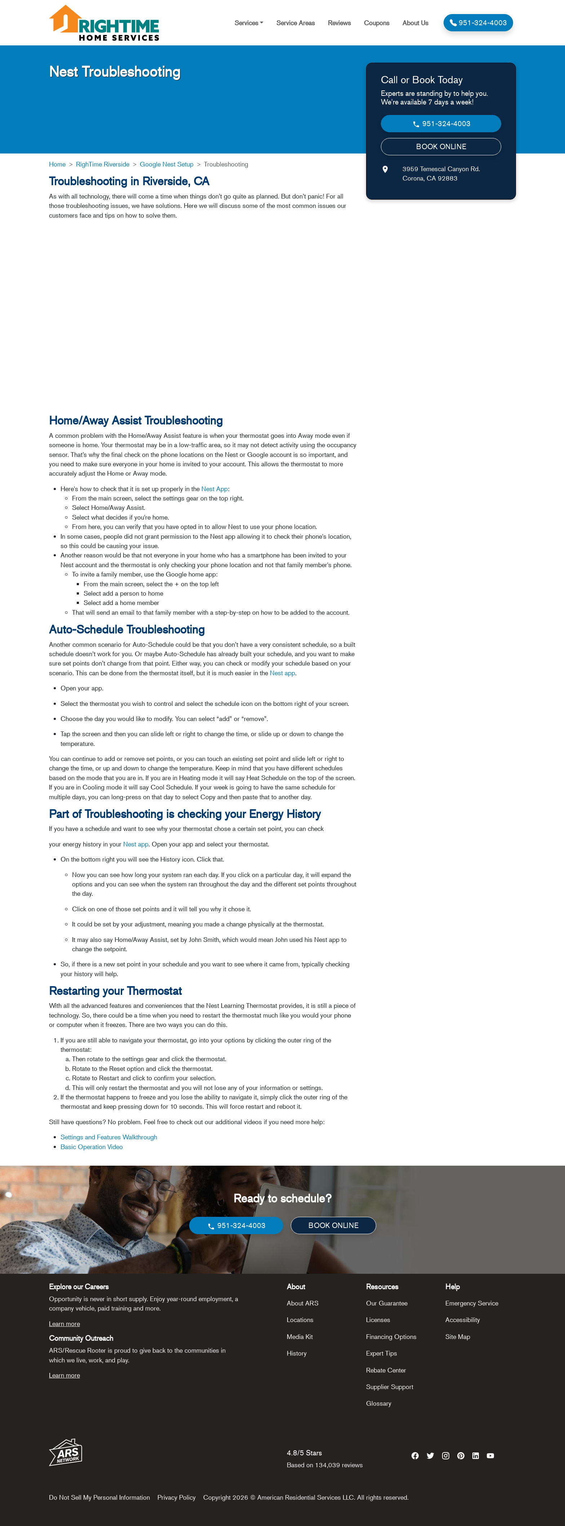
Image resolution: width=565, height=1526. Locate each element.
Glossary (378, 1403)
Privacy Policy (176, 1497)
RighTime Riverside (102, 164)
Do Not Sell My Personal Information (99, 1497)
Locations (300, 1319)
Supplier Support (389, 1387)
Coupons (377, 23)
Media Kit (300, 1336)
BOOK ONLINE (441, 146)
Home (57, 164)
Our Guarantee (387, 1303)
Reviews (339, 23)
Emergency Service (471, 1303)
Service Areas (295, 23)
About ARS (303, 1303)
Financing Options (391, 1336)
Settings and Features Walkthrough (109, 1137)
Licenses (378, 1319)
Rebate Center (386, 1370)
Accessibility (462, 1319)
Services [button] (246, 23)
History (297, 1353)
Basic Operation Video (92, 1147)
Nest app (281, 673)
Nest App (214, 489)
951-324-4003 (441, 124)
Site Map (457, 1336)
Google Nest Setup (166, 164)
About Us (415, 23)
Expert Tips (381, 1353)
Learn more (64, 1323)
